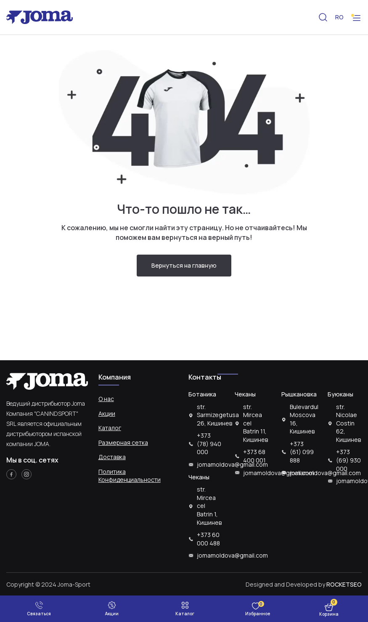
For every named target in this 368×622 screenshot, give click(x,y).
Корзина (329, 614)
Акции (106, 413)
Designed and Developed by (304, 584)
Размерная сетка (123, 443)
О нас (106, 399)
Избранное (257, 614)
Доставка (112, 457)
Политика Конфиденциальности (129, 476)
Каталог (109, 428)
